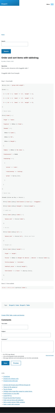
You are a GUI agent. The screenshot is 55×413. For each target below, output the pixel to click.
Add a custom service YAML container (14, 402)
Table (28, 305)
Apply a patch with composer (11, 404)
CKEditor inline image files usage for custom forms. (17, 391)
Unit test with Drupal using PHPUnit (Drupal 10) (16, 385)
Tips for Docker (7, 389)
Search (3, 41)
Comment (4, 339)
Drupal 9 (22, 305)
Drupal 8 (4, 4)
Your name (4, 323)
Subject (3, 331)
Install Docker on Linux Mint (11, 393)
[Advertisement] (27, 18)
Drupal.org (6, 376)
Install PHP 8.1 (7, 395)
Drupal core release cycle (10, 378)
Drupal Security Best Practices (12, 398)
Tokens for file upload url (10, 387)
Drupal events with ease (10, 380)
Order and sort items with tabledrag (13, 400)
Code (17, 305)
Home (3, 34)
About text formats (50, 355)
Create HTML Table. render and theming (12, 315)
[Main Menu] (49, 4)
